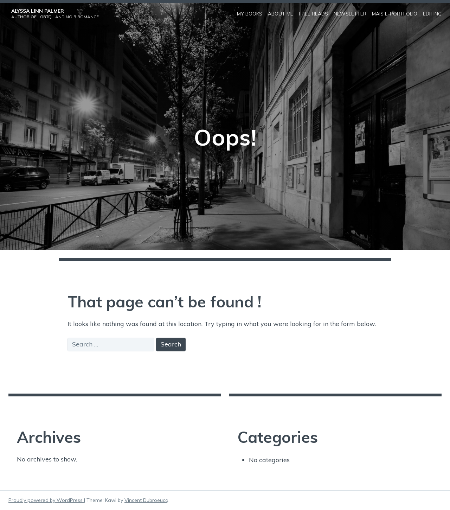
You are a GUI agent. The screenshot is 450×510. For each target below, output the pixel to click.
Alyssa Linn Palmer (37, 11)
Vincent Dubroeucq (146, 500)
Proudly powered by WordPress (46, 500)
